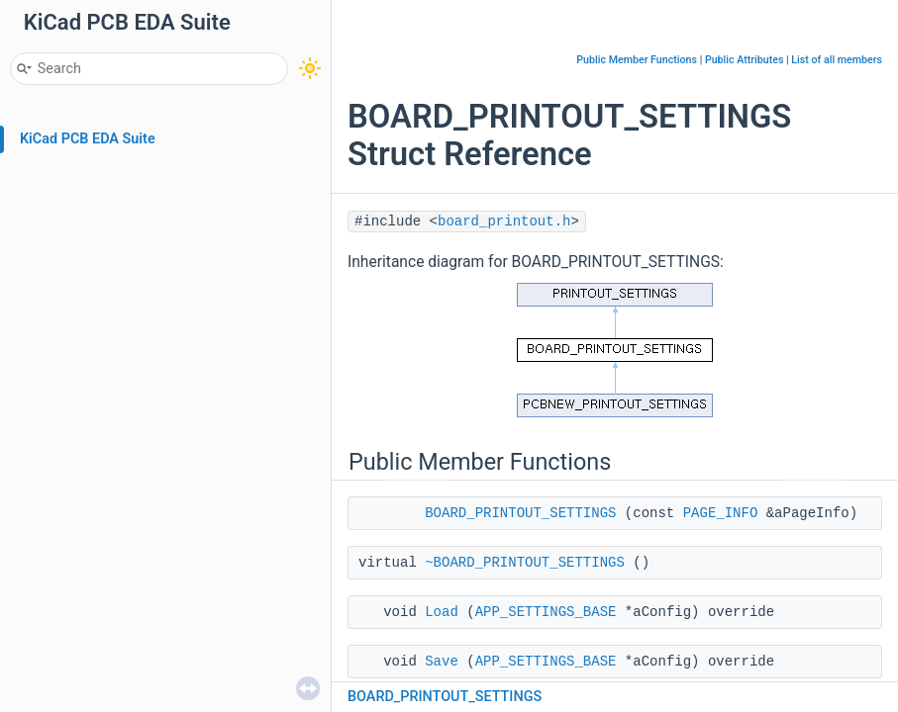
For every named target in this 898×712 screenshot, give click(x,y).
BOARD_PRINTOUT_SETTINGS (520, 513)
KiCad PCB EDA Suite (87, 139)
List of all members (836, 59)
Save (441, 661)
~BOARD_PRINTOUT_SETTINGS (525, 563)
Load (441, 612)
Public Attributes (744, 59)
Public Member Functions (636, 59)
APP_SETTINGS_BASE (546, 612)
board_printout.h (504, 221)
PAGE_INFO (720, 513)
